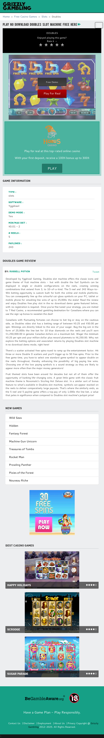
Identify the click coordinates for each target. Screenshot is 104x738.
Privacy (71, 723)
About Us (59, 723)
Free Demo (52, 82)
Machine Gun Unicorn (23, 441)
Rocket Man (16, 457)
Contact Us (14, 723)
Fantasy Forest (18, 433)
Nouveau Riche (18, 480)
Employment (44, 723)
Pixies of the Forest (21, 473)
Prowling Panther (20, 465)
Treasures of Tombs (21, 449)
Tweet (95, 271)
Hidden (13, 426)
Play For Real (52, 93)
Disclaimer (29, 723)
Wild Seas (15, 418)
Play (52, 168)
